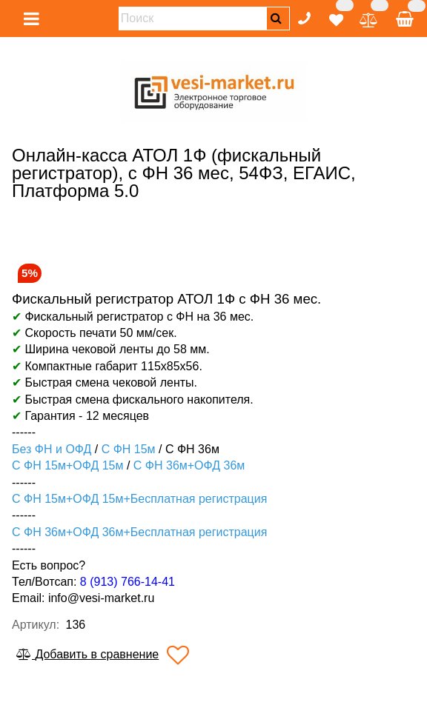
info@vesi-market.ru (101, 598)
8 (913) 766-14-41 (127, 581)
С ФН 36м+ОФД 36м (189, 465)
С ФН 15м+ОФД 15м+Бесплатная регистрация (139, 498)
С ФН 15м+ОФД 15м (67, 465)
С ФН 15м (129, 449)
